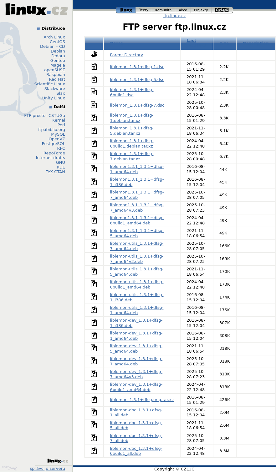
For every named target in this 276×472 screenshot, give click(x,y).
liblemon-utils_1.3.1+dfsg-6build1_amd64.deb (137, 284)
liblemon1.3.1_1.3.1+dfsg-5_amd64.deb (137, 233)
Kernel (58, 120)
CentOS (57, 41)
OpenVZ (57, 139)
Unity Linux (53, 98)
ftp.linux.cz (174, 15)
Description (256, 43)
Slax (60, 93)
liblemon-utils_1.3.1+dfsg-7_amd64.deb (137, 246)
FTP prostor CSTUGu (44, 115)
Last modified (197, 43)
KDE (61, 167)
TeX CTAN (55, 171)
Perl (61, 125)
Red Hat (57, 79)
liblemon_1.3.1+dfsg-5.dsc (137, 79)
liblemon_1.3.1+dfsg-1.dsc (137, 66)
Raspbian (55, 74)
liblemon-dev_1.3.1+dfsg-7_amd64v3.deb (136, 374)
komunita (163, 10)
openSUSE (54, 70)
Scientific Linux (49, 84)
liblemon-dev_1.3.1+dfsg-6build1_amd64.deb (136, 387)
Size (224, 43)
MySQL (58, 134)
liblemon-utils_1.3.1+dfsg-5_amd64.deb (137, 272)
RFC (61, 148)
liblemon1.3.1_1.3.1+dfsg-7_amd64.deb (137, 195)
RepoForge (54, 153)
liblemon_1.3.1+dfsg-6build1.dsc (132, 92)
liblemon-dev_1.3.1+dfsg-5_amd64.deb (136, 349)
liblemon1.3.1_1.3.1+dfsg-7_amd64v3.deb (137, 208)
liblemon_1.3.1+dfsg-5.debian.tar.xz (132, 131)
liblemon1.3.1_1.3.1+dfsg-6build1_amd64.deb (137, 220)
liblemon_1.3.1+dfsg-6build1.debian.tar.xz (132, 143)
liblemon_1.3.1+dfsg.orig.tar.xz (142, 399)
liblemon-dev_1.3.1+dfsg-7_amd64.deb (136, 361)
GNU (60, 162)
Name (116, 43)
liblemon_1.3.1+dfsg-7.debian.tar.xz (132, 156)
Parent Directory (126, 55)
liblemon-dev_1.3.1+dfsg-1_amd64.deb (136, 336)
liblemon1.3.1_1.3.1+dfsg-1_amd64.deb (137, 169)
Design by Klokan (9, 468)
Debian (58, 51)
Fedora (58, 55)
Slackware (54, 88)
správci (37, 468)
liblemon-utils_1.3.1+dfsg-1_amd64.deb (137, 310)
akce (183, 10)
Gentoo (57, 60)
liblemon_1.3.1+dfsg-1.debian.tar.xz (132, 118)
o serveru (55, 468)
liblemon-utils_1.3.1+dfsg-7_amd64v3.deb (137, 259)
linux (126, 10)
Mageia (57, 65)
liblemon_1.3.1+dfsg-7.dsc (137, 105)
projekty (201, 10)
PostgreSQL (53, 143)
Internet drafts (50, 157)
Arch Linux (54, 37)
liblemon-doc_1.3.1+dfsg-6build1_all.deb (136, 451)
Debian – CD (52, 46)
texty (144, 10)
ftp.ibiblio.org (51, 129)
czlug (222, 10)
